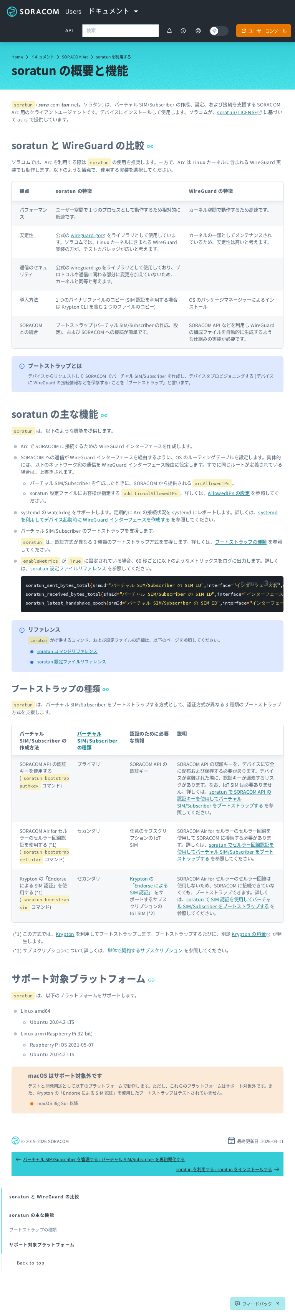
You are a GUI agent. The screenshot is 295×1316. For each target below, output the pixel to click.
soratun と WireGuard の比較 (83, 145)
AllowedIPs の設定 (228, 493)
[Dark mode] (219, 31)
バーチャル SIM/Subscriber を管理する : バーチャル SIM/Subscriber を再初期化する (100, 1159)
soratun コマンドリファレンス (67, 651)
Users (73, 11)
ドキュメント (42, 57)
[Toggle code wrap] (249, 583)
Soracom (32, 11)
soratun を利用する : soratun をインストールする (228, 1169)
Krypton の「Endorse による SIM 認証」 (149, 885)
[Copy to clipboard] (271, 583)
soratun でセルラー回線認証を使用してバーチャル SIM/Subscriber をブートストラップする (225, 851)
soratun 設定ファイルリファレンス (68, 568)
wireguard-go (86, 235)
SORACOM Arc (75, 57)
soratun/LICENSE (237, 112)
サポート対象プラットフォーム (83, 978)
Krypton (65, 934)
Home (17, 57)
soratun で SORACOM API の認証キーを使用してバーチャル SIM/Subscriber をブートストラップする (224, 798)
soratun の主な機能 (60, 413)
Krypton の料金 (249, 934)
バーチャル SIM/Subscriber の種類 (97, 740)
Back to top (31, 1263)
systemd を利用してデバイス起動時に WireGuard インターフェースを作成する (149, 516)
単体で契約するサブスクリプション (145, 950)
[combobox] (120, 30)
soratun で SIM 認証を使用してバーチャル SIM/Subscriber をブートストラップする (224, 903)
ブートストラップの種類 (241, 541)
